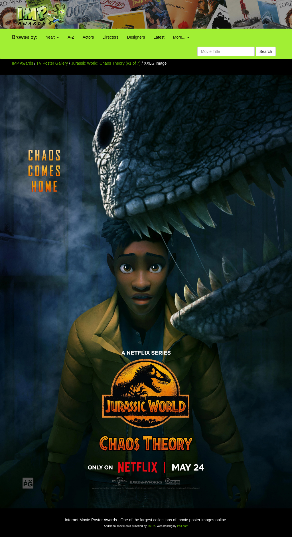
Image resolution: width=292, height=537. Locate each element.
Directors (110, 37)
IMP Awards (22, 63)
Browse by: (24, 37)
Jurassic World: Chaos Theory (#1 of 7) (106, 63)
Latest (158, 37)
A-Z (71, 37)
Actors (88, 37)
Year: (52, 37)
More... (181, 37)
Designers (136, 37)
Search (265, 51)
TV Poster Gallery (52, 63)
